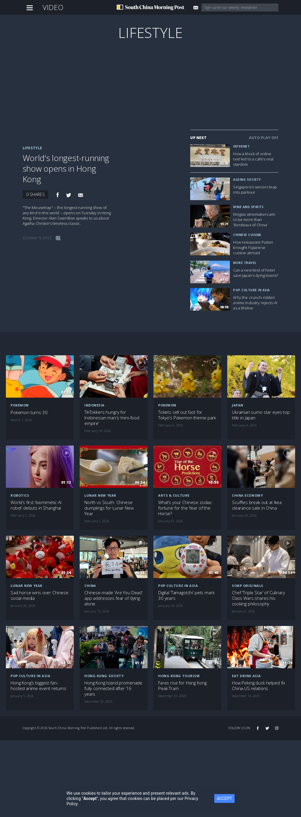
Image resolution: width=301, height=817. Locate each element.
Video (53, 7)
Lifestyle (150, 32)
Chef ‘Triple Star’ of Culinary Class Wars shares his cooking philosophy (258, 598)
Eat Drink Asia (246, 675)
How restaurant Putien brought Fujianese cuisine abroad (253, 247)
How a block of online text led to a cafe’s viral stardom (253, 159)
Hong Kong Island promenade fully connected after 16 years (113, 688)
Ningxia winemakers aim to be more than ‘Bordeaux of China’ (254, 219)
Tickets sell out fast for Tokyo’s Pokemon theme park (187, 415)
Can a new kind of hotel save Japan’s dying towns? (255, 272)
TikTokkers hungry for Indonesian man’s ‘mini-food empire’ (111, 417)
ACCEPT (224, 798)
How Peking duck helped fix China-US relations (258, 685)
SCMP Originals (247, 585)
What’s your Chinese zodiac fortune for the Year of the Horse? (185, 508)
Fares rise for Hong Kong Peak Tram (182, 685)
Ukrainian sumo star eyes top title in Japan (261, 415)
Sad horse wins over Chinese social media (39, 595)
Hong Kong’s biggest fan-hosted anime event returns (38, 685)
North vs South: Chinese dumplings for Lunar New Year (109, 508)
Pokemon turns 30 (29, 412)
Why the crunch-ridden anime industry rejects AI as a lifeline (255, 303)
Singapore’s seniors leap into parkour (255, 189)
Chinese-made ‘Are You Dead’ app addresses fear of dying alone (113, 598)
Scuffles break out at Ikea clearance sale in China (257, 505)
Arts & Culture (174, 495)
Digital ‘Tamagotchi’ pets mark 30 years (186, 595)
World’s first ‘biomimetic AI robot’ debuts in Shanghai (36, 505)
